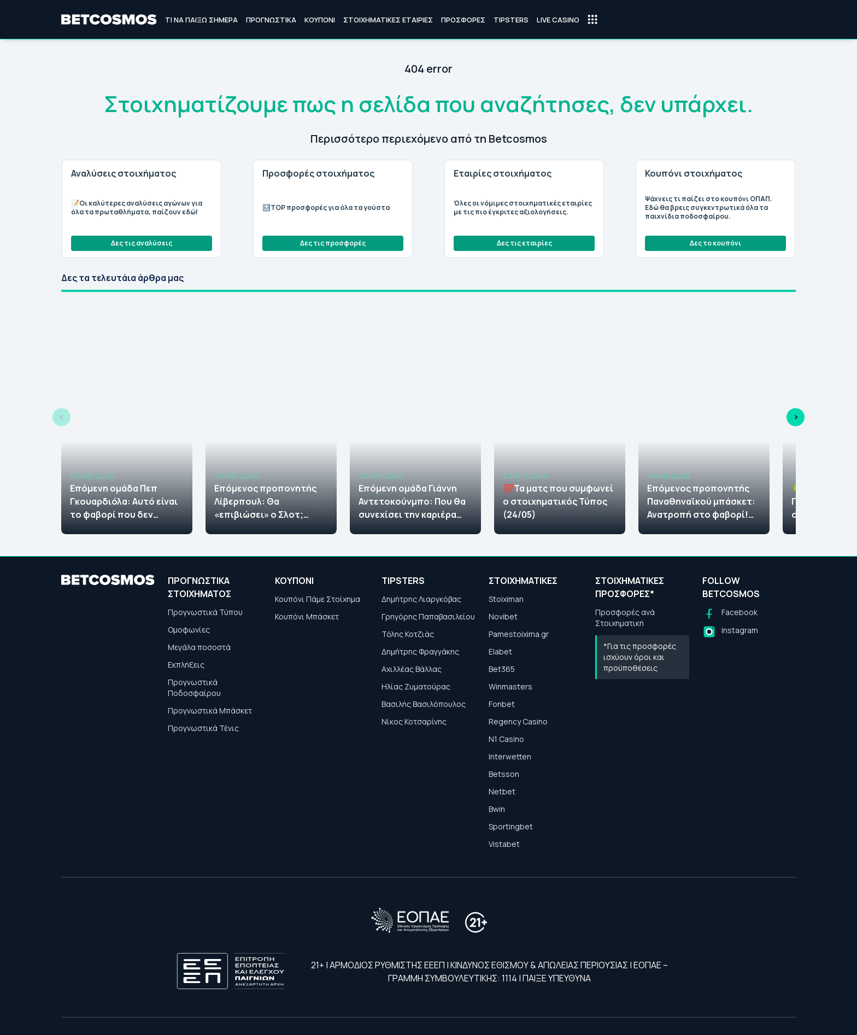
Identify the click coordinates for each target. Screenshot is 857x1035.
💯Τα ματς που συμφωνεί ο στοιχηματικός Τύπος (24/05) (558, 501)
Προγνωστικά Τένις (203, 728)
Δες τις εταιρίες (524, 243)
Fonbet (502, 704)
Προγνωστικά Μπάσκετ (210, 710)
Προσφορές (463, 20)
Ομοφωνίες (189, 629)
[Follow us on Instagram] (730, 632)
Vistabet (504, 844)
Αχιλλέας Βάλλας (411, 669)
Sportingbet (511, 826)
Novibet (503, 616)
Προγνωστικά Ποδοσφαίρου (194, 687)
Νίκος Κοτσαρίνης (414, 721)
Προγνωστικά (271, 20)
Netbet (502, 791)
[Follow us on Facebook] (730, 614)
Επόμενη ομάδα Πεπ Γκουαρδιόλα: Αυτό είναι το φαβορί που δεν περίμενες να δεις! (124, 501)
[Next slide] (795, 417)
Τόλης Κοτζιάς (407, 634)
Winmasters (510, 686)
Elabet (500, 651)
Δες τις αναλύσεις (141, 243)
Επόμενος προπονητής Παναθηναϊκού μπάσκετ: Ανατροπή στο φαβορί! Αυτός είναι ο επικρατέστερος (701, 501)
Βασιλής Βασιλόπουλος (423, 704)
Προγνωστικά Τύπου (205, 612)
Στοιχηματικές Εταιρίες (388, 20)
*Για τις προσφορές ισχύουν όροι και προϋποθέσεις (639, 657)
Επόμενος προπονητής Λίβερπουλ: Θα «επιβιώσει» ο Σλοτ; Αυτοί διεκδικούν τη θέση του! (265, 501)
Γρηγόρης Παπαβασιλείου (428, 616)
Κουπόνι (319, 20)
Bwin (497, 809)
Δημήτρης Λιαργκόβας (421, 599)
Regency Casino (518, 721)
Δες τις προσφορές (333, 243)
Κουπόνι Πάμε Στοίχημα (317, 599)
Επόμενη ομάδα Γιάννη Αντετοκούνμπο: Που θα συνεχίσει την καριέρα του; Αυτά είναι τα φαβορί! (412, 501)
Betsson (504, 774)
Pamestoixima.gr (519, 634)
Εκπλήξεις (186, 664)
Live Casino (558, 20)
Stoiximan (506, 599)
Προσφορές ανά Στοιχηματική (625, 617)
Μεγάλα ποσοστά (199, 647)
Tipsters (511, 20)
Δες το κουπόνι (715, 243)
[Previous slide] (61, 417)
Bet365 (502, 669)
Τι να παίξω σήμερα (201, 20)
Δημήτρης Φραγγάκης (420, 651)
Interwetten (510, 756)
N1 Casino (506, 739)
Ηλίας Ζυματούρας (415, 686)
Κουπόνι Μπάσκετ (307, 616)
